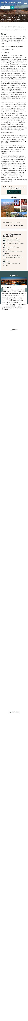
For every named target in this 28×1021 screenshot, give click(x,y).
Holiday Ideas (20, 27)
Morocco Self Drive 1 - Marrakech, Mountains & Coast (14, 30)
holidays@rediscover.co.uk (8, 5)
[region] (14, 352)
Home (9, 27)
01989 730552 (18, 5)
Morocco (14, 27)
